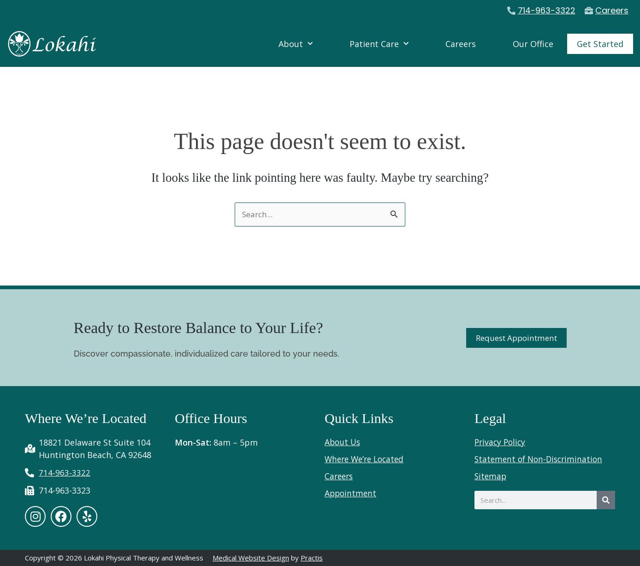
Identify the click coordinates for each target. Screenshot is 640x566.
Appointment (351, 492)
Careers (460, 43)
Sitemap (491, 475)
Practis (312, 557)
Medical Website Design (251, 557)
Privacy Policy (501, 441)
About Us (343, 441)
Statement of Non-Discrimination (541, 458)
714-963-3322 (546, 10)
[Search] (606, 499)
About (296, 44)
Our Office (533, 43)
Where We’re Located (367, 458)
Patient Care (379, 44)
